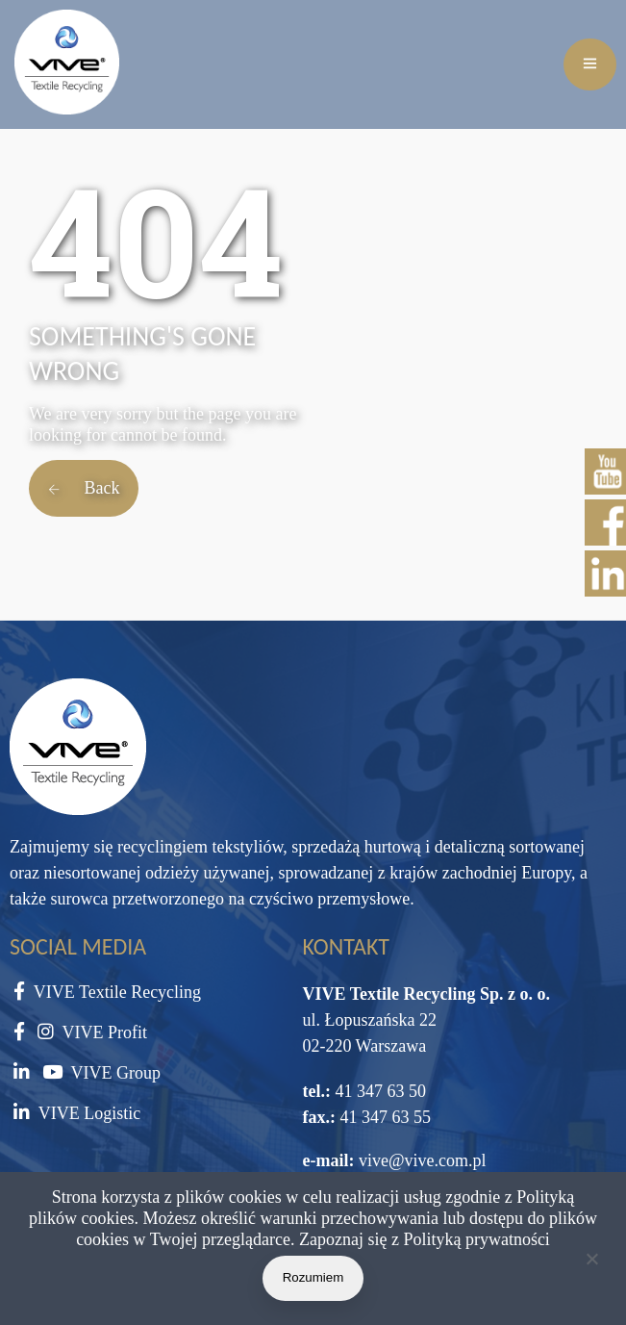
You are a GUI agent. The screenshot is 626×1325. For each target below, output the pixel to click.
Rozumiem (313, 1277)
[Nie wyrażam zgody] (591, 1262)
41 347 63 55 (383, 1117)
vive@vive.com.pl (423, 1160)
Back (83, 487)
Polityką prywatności (476, 1239)
